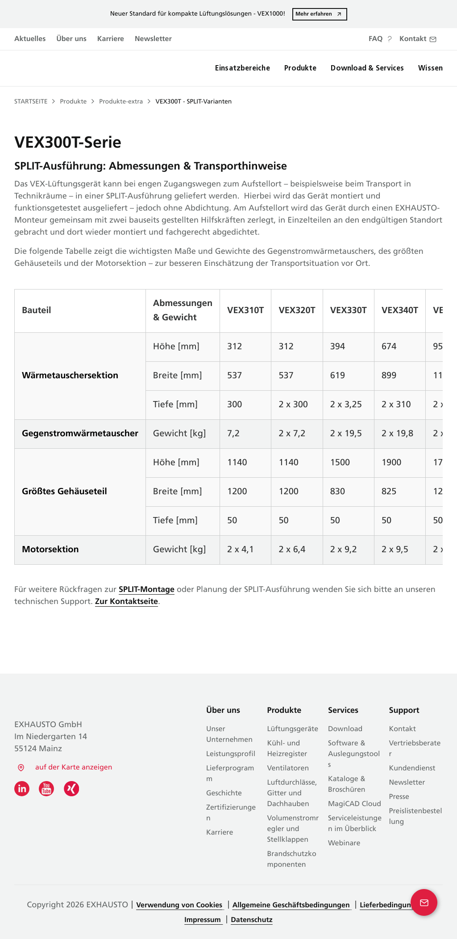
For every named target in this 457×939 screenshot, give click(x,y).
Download (345, 729)
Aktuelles (30, 39)
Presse (399, 797)
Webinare (344, 843)
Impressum (203, 920)
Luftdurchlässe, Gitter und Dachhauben (292, 793)
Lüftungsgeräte (293, 729)
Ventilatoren (288, 768)
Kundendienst (412, 768)
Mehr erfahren (313, 14)
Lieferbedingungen (393, 905)
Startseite (30, 102)
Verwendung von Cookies (179, 905)
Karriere (110, 39)
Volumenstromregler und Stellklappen (293, 829)
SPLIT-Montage (146, 590)
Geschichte (224, 793)
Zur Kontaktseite (126, 602)
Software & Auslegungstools (354, 754)
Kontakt (402, 729)
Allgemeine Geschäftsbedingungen (291, 905)
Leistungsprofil (230, 754)
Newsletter (153, 39)
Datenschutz (251, 920)
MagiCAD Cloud (354, 804)
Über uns (71, 39)
